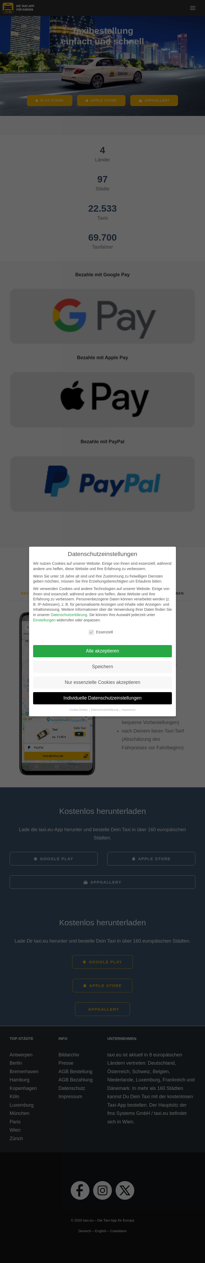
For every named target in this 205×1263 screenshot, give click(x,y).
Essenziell (101, 632)
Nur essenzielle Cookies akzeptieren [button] (102, 682)
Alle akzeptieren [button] (102, 651)
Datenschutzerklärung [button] (105, 709)
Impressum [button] (129, 709)
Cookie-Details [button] (78, 709)
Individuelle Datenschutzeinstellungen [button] (103, 698)
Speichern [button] (102, 666)
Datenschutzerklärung (69, 615)
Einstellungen (44, 620)
